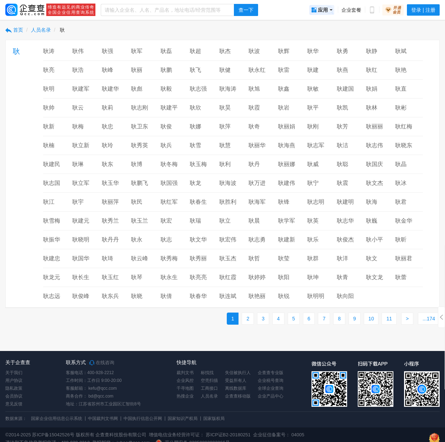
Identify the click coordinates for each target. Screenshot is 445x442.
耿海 (371, 202)
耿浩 (78, 70)
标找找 (207, 372)
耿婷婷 (257, 277)
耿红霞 (227, 277)
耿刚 (313, 126)
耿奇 (254, 126)
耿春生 (198, 202)
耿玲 (107, 145)
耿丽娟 (286, 126)
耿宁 (313, 183)
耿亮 (48, 70)
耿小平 (374, 239)
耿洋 (342, 258)
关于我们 (13, 372)
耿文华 (198, 239)
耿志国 (51, 183)
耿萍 (225, 126)
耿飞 (195, 70)
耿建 (313, 70)
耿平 (313, 108)
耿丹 (254, 164)
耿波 (254, 51)
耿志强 (198, 89)
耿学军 (286, 221)
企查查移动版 (238, 396)
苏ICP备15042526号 (53, 434)
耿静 (371, 51)
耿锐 (283, 296)
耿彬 (401, 108)
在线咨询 (101, 362)
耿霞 (254, 108)
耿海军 (257, 202)
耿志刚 (139, 108)
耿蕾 (401, 277)
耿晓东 (403, 145)
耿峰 (107, 70)
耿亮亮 (198, 277)
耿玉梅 (198, 164)
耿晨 (254, 221)
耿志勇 (257, 239)
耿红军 (169, 202)
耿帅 (48, 108)
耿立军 (80, 183)
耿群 (313, 258)
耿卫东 (139, 126)
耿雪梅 (51, 221)
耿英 (313, 221)
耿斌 (401, 51)
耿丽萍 (110, 202)
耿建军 (80, 89)
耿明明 (315, 296)
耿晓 (136, 296)
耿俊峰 (80, 296)
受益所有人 (235, 380)
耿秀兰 (110, 221)
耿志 (166, 239)
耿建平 (169, 108)
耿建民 (51, 164)
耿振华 (51, 239)
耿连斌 (227, 296)
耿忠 (107, 126)
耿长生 (80, 277)
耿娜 (195, 126)
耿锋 (283, 202)
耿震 (342, 183)
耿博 (136, 164)
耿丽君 (403, 258)
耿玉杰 (227, 258)
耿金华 (403, 221)
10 (371, 318)
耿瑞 (195, 221)
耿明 (48, 89)
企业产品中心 (270, 396)
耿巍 (371, 221)
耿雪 (195, 145)
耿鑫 (283, 89)
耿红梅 (403, 126)
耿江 (48, 202)
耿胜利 (227, 202)
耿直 (401, 89)
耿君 (401, 202)
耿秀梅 (169, 258)
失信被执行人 (238, 372)
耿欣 (195, 108)
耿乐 (313, 239)
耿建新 (286, 239)
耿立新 (80, 145)
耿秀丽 (198, 258)
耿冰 (401, 183)
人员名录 (41, 30)
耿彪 (136, 89)
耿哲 (254, 258)
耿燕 (342, 70)
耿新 (48, 126)
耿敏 (313, 89)
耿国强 (169, 183)
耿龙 (195, 183)
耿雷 (283, 70)
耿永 (136, 239)
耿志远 (51, 296)
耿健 (225, 70)
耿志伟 (374, 145)
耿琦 (107, 258)
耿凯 (342, 108)
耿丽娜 (286, 164)
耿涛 (48, 51)
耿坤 (313, 277)
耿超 (195, 51)
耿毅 (166, 89)
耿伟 (78, 51)
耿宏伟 (227, 239)
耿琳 (78, 164)
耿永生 (169, 277)
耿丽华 (257, 145)
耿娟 (371, 89)
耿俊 (166, 126)
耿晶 (401, 164)
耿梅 (78, 126)
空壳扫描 (209, 380)
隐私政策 (13, 388)
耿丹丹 (110, 239)
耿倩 (166, 296)
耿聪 (342, 164)
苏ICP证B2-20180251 (228, 434)
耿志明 (315, 202)
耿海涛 (227, 89)
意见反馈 (13, 403)
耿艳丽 (257, 296)
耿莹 (283, 258)
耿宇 (78, 202)
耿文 (371, 258)
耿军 (136, 51)
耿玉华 (110, 183)
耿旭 (254, 89)
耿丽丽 (374, 126)
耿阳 (283, 277)
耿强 (107, 51)
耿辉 (283, 51)
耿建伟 (286, 183)
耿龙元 (51, 277)
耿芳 (342, 126)
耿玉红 (110, 277)
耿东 (107, 164)
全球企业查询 (270, 388)
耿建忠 (51, 258)
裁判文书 (185, 372)
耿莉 (107, 108)
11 (389, 318)
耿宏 (166, 221)
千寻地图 (185, 388)
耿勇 (342, 51)
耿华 (313, 51)
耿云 (78, 108)
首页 (14, 30)
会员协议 (13, 396)
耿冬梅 (169, 164)
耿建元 (80, 221)
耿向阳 (345, 296)
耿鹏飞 (139, 183)
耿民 (136, 202)
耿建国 (345, 89)
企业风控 (185, 380)
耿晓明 (80, 239)
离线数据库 (235, 388)
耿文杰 (374, 183)
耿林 (371, 108)
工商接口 (209, 388)
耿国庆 (374, 164)
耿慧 (225, 145)
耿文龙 (374, 277)
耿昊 (225, 108)
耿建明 (345, 202)
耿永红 (257, 70)
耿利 (225, 164)
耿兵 (166, 145)
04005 (298, 434)
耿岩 (283, 108)
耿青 (342, 277)
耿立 (225, 221)
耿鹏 (166, 70)
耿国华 (80, 258)
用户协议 (13, 380)
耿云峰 (139, 258)
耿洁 (342, 145)
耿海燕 (286, 145)
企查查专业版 (270, 372)
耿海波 (227, 183)
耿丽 (136, 70)
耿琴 (136, 277)
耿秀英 (139, 145)
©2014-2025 (18, 434)
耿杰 (225, 51)
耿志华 (345, 221)
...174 (429, 318)
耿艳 (401, 70)
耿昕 (401, 239)
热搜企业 (185, 396)
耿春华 (198, 296)
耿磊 (166, 51)
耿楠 (48, 145)
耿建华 (110, 89)
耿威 (313, 164)
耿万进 (257, 183)
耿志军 (315, 145)
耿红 (371, 70)
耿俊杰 (345, 239)
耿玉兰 (139, 221)
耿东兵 (110, 296)
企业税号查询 (270, 380)
